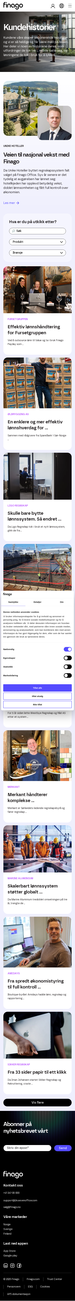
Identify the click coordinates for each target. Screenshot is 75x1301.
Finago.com (33, 1279)
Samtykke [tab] (13, 602)
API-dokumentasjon (18, 1294)
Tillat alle (37, 688)
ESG (30, 1286)
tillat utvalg (37, 696)
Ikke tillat (37, 704)
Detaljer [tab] (37, 602)
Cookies (45, 1286)
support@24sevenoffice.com (20, 1200)
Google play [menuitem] (10, 1255)
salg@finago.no (12, 1207)
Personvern (14, 1286)
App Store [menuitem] (9, 1251)
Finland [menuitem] (7, 1234)
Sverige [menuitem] (7, 1229)
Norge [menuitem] (7, 1224)
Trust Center (54, 1279)
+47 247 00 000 (11, 1193)
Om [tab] (61, 602)
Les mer (9, 202)
